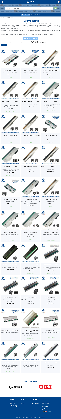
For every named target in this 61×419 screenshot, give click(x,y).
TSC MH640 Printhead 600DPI (30, 199)
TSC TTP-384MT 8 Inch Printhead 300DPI (51, 330)
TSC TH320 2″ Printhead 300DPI (30, 297)
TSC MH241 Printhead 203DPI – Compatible (30, 135)
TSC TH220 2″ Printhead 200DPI (51, 265)
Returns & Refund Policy (45, 404)
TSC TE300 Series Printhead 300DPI (30, 265)
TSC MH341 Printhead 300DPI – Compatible (50, 166)
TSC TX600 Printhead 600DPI (51, 363)
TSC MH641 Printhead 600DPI (50, 199)
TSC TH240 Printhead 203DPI (10, 297)
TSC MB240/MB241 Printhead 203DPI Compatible (10, 102)
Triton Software (13, 405)
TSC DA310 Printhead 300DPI (30, 70)
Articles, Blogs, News (14, 406)
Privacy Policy (45, 408)
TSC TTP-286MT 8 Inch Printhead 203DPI (10, 330)
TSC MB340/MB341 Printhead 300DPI (30, 101)
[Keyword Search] (15, 42)
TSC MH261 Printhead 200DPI (50, 135)
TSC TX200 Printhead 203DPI (10, 363)
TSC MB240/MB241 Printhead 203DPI (51, 70)
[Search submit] (55, 8)
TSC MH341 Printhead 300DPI (30, 166)
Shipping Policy (45, 406)
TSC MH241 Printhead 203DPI (10, 135)
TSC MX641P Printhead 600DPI (51, 232)
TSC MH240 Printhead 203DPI (50, 101)
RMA (43, 409)
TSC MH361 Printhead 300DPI (10, 199)
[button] (2, 2)
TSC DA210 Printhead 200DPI (10, 70)
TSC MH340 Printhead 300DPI (10, 166)
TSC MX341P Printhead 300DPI (30, 232)
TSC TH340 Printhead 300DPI (51, 297)
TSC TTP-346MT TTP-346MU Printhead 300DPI (30, 331)
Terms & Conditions (46, 402)
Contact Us (12, 403)
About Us (12, 402)
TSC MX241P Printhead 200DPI (10, 232)
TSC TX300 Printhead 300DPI (30, 363)
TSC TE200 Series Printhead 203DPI (10, 265)
